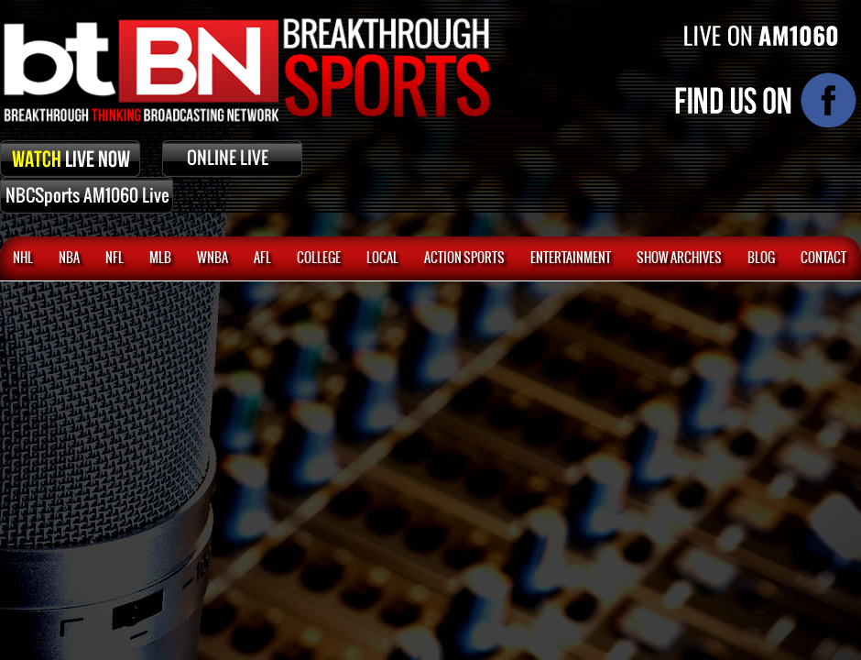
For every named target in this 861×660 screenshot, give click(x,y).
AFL (262, 258)
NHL (23, 258)
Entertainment (570, 258)
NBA (69, 258)
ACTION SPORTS (464, 258)
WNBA (212, 258)
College (319, 258)
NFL (114, 258)
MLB (160, 258)
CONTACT (823, 258)
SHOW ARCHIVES (679, 258)
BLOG (761, 258)
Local (382, 258)
